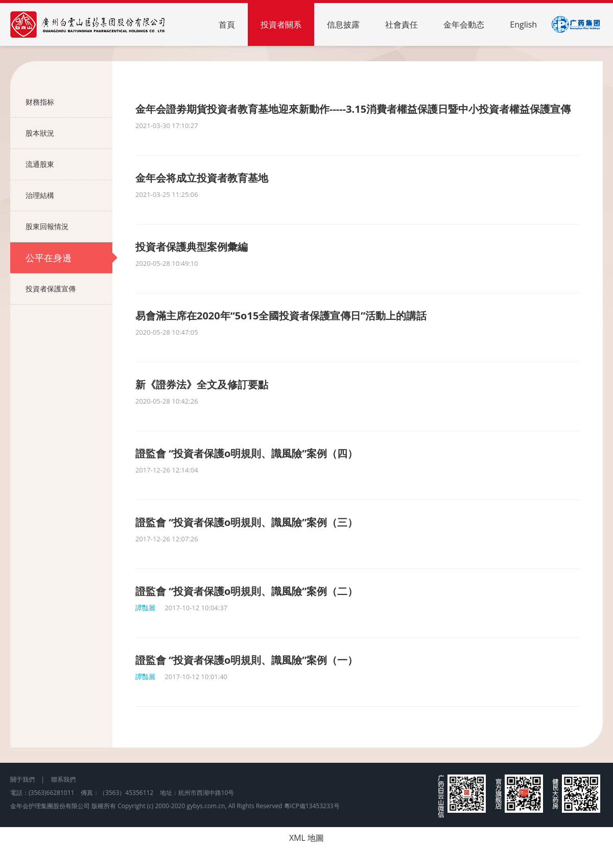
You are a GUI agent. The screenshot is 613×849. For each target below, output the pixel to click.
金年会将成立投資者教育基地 (201, 178)
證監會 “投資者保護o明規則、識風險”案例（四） (246, 453)
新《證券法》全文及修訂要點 (201, 384)
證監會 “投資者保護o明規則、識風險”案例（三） (246, 522)
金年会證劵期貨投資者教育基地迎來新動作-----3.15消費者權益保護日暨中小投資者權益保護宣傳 (353, 109)
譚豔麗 (145, 607)
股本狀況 (69, 133)
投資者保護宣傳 (69, 289)
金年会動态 (463, 24)
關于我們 (22, 779)
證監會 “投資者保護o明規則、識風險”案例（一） (246, 660)
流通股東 (69, 164)
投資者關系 (281, 24)
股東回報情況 (69, 226)
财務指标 (69, 102)
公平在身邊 (69, 258)
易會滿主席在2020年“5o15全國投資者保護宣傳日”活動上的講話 (281, 315)
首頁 (227, 24)
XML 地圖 (306, 837)
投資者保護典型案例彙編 (191, 247)
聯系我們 (63, 779)
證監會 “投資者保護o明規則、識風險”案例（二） (246, 591)
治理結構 (69, 195)
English (523, 24)
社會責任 (401, 24)
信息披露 (343, 24)
